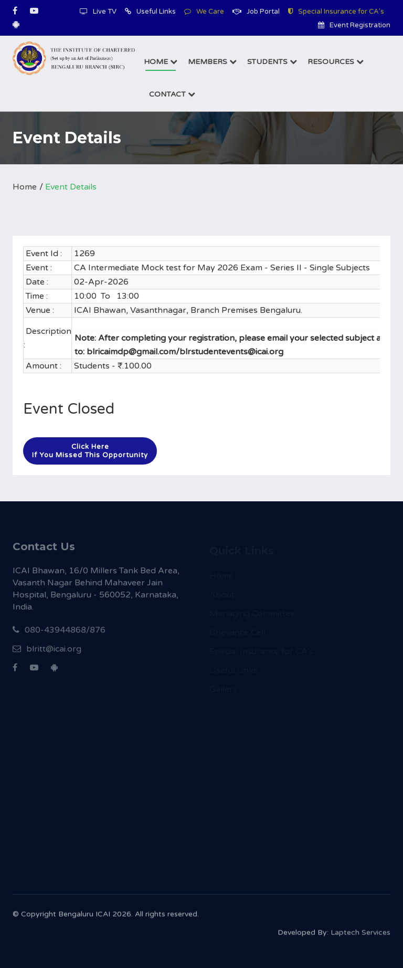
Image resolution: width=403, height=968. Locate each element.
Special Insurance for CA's (336, 11)
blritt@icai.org (47, 652)
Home (160, 61)
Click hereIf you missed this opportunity (90, 451)
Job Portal (256, 11)
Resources (335, 61)
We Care (204, 11)
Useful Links (150, 11)
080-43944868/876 (59, 633)
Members (212, 61)
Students (272, 61)
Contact (172, 94)
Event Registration (354, 25)
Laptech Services (360, 935)
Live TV (98, 11)
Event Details (71, 187)
